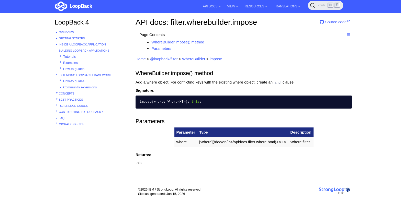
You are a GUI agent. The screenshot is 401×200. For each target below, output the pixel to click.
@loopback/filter (164, 59)
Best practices (71, 99)
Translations (287, 6)
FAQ (61, 118)
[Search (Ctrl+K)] (325, 5)
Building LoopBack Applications (84, 50)
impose (216, 59)
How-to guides (73, 69)
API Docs (211, 6)
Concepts (66, 93)
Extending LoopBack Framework (85, 75)
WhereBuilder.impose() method (177, 42)
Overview (66, 32)
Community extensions (80, 87)
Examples (70, 63)
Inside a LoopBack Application (82, 44)
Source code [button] (333, 22)
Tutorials (69, 56)
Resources (256, 6)
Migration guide (71, 124)
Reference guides (73, 105)
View (232, 6)
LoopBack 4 (72, 22)
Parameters (161, 48)
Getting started (72, 38)
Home (141, 59)
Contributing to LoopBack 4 (81, 111)
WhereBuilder (193, 59)
